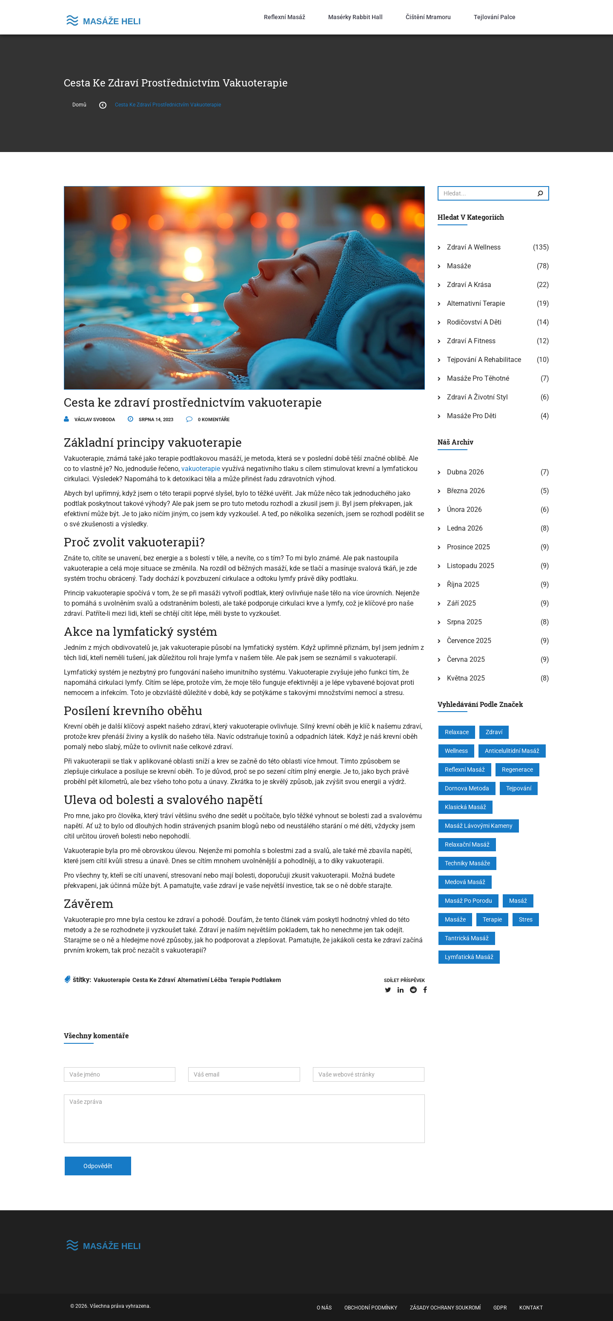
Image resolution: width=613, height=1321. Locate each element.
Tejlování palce (495, 17)
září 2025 (461, 603)
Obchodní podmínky (370, 1308)
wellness (456, 750)
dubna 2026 (465, 472)
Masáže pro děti (471, 416)
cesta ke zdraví (153, 979)
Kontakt (531, 1308)
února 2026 (464, 509)
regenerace (517, 769)
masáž (518, 900)
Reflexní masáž (284, 17)
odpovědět (97, 1166)
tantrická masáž (467, 938)
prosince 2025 (468, 547)
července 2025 (469, 641)
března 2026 (466, 491)
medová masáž (465, 882)
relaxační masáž (467, 844)
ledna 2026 (465, 528)
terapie (492, 919)
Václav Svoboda (89, 419)
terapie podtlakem (255, 979)
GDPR (500, 1308)
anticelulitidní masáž (512, 750)
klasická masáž (465, 807)
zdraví (494, 732)
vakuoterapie (200, 469)
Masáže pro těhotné (478, 378)
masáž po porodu (468, 900)
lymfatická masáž (469, 956)
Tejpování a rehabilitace (484, 360)
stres (526, 919)
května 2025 (466, 678)
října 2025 (463, 584)
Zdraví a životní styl (477, 397)
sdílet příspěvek (404, 980)
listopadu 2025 (470, 566)
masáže (455, 919)
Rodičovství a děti (474, 322)
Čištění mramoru (428, 17)
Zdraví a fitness (471, 341)
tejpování (518, 788)
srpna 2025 (464, 622)
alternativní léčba (202, 979)
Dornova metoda (467, 788)
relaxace (457, 732)
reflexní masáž (465, 769)
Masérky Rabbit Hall (355, 17)
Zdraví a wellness (474, 247)
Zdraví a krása (469, 285)
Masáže (459, 266)
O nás (324, 1308)
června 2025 (466, 659)
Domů (79, 105)
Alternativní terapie (476, 303)
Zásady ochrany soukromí (445, 1308)
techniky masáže (467, 863)
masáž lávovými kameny (479, 825)
